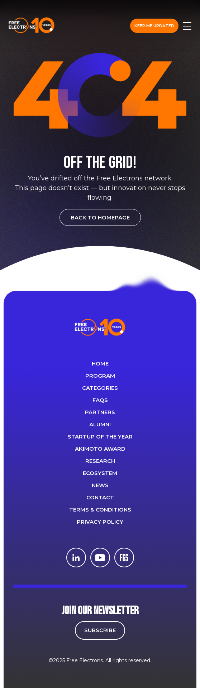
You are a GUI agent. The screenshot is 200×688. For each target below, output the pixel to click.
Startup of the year (100, 436)
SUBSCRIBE (100, 630)
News (100, 485)
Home (100, 363)
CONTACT (100, 497)
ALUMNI (100, 424)
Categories (100, 387)
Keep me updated (154, 25)
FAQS (100, 400)
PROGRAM (100, 375)
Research (100, 460)
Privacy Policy (100, 521)
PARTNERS (100, 412)
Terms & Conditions (100, 509)
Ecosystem (100, 473)
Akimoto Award (100, 448)
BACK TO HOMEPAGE (100, 217)
